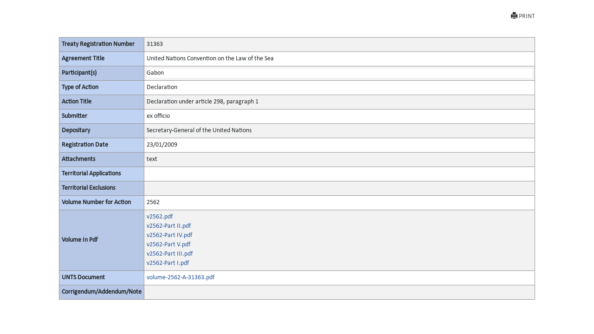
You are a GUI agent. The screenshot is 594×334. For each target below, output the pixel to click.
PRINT (523, 16)
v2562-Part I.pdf (168, 263)
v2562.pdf (160, 216)
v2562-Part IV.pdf (169, 235)
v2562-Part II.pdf (169, 226)
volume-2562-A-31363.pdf (180, 277)
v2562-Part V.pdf (168, 244)
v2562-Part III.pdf (170, 253)
